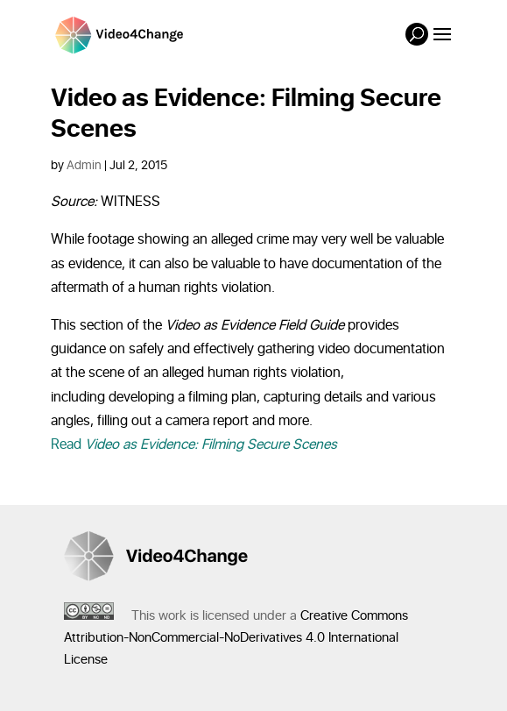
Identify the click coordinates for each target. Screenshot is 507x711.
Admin (84, 165)
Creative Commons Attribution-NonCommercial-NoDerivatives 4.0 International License (236, 638)
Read (194, 444)
